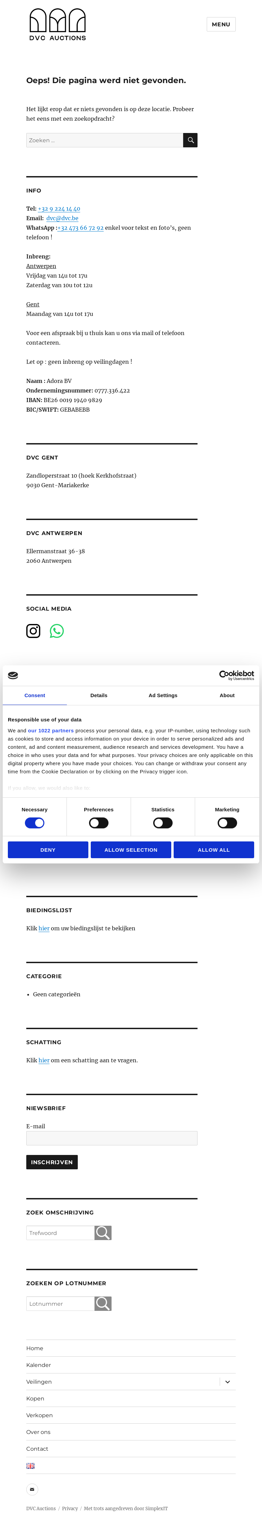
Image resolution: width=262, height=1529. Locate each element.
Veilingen (39, 1382)
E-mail (35, 1126)
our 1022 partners (51, 730)
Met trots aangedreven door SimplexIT (126, 1509)
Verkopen (39, 1415)
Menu (221, 24)
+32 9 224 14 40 (59, 208)
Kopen (35, 1398)
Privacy (70, 1509)
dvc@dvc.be (62, 218)
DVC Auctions (41, 1509)
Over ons (38, 1432)
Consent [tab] (35, 695)
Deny (48, 850)
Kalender (38, 1365)
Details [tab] (98, 695)
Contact (37, 1449)
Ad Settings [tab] (163, 695)
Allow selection (131, 850)
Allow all (214, 850)
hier (44, 928)
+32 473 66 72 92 (80, 227)
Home (34, 1348)
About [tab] (227, 695)
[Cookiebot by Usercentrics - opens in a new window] (224, 675)
